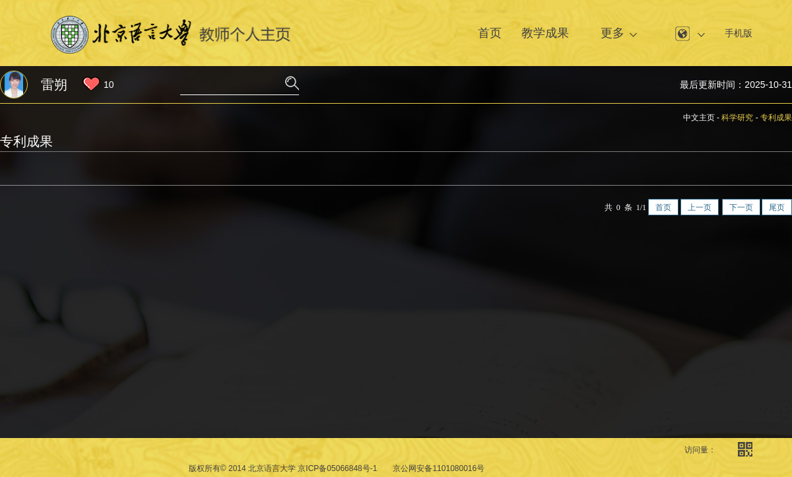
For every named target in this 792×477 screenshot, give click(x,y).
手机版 (738, 33)
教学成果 (545, 33)
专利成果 (776, 117)
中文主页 (699, 117)
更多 (612, 33)
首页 (490, 33)
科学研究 (737, 117)
